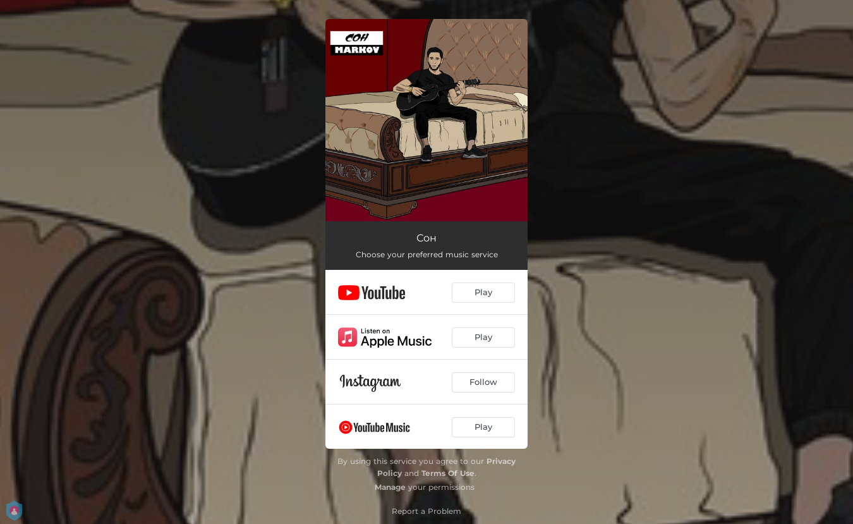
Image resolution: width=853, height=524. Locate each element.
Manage (390, 487)
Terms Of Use (448, 473)
